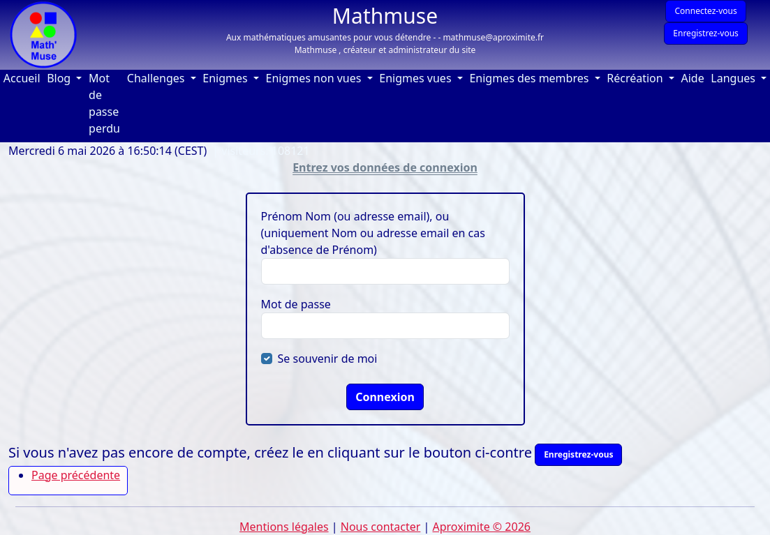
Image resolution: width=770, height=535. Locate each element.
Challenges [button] (157, 78)
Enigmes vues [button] (416, 78)
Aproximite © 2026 (482, 526)
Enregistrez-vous (706, 33)
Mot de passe (296, 304)
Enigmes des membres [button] (530, 78)
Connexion (385, 397)
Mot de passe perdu (104, 103)
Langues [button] (734, 78)
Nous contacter (381, 526)
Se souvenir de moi (328, 358)
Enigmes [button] (226, 78)
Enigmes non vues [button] (315, 78)
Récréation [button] (636, 78)
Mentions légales (284, 526)
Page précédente (75, 475)
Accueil (23, 78)
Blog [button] (60, 78)
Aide (694, 78)
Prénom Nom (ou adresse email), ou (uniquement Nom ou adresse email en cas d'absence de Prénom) (373, 233)
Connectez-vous (705, 11)
